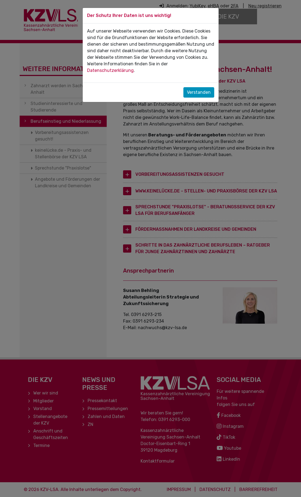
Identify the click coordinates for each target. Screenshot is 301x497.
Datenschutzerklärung (110, 70)
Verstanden (199, 92)
